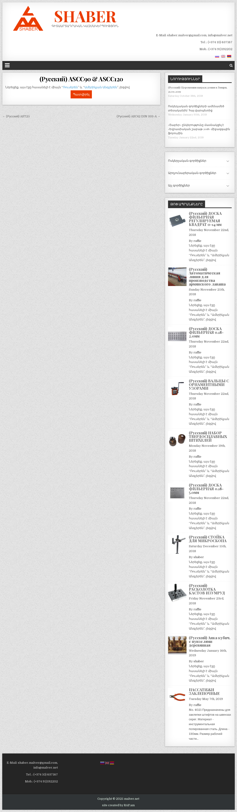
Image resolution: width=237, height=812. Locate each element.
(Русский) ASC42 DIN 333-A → (138, 116)
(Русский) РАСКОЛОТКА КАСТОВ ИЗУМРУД (207, 589)
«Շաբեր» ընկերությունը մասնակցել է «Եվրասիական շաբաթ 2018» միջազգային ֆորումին (199, 129)
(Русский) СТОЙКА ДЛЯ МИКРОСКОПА (208, 539)
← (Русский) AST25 (16, 116)
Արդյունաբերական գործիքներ (192, 173)
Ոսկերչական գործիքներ (187, 160)
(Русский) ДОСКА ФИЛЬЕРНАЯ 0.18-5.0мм (206, 489)
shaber (198, 557)
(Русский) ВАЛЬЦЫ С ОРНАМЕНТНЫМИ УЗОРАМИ (209, 384)
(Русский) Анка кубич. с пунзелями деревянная (209, 641)
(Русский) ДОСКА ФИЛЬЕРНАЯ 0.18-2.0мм (206, 332)
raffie (197, 241)
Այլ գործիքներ (179, 185)
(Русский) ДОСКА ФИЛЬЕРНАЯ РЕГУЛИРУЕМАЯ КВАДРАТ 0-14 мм (205, 219)
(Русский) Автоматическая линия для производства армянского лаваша (207, 276)
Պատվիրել (81, 94)
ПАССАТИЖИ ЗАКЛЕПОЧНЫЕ (204, 691)
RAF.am (129, 805)
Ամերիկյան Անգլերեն (100, 87)
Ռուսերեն (70, 87)
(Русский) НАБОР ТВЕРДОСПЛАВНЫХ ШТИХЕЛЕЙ (208, 436)
